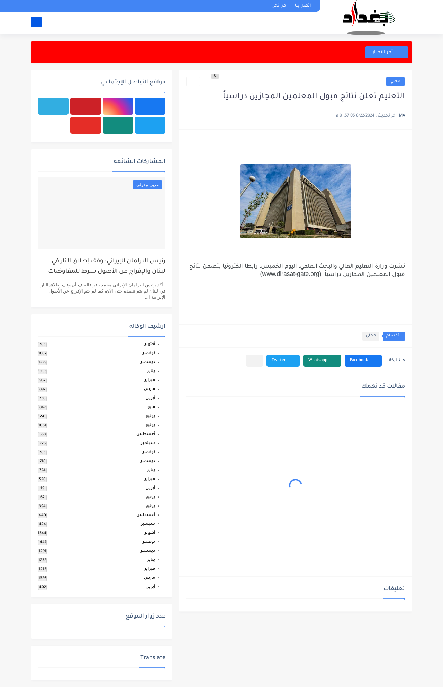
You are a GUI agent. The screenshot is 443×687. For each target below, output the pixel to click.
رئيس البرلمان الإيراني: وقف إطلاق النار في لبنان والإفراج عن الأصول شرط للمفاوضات (106, 266)
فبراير (150, 380)
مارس (149, 389)
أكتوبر (150, 344)
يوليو (150, 425)
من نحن (279, 6)
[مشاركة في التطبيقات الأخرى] (254, 361)
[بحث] (36, 23)
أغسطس (145, 434)
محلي (395, 81)
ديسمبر (148, 362)
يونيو (150, 416)
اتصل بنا (303, 6)
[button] (363, 361)
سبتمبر (148, 443)
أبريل (150, 398)
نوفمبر (149, 353)
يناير (151, 371)
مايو (151, 407)
